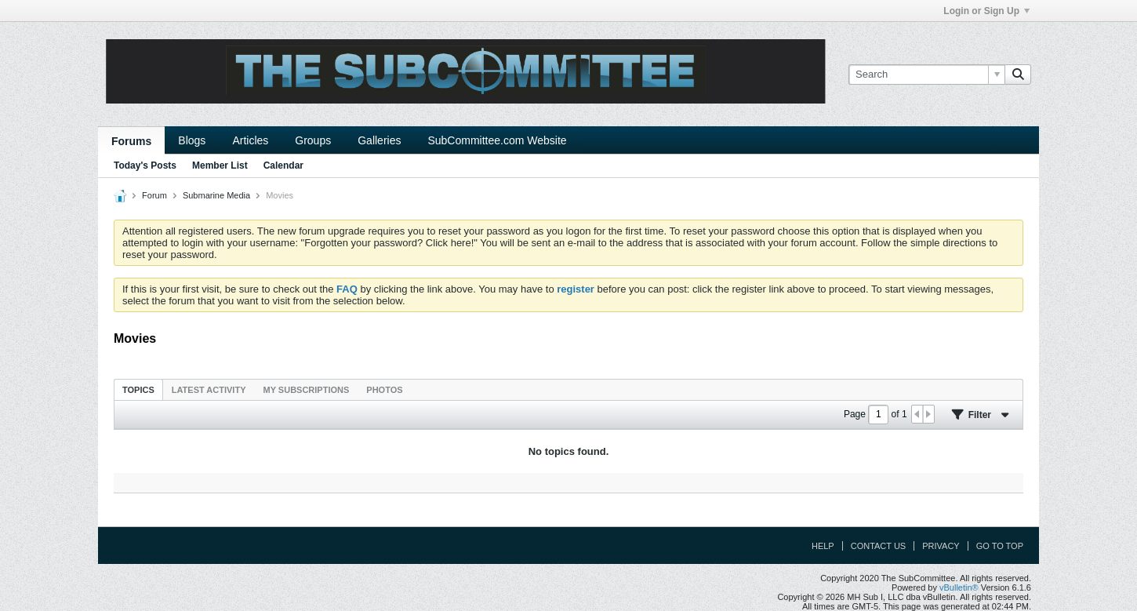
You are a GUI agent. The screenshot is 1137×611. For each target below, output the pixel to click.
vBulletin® (959, 587)
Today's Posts (145, 165)
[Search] (926, 74)
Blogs (191, 140)
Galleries (379, 140)
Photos (384, 390)
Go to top (999, 546)
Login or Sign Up (986, 10)
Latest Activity (209, 390)
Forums (131, 141)
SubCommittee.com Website (496, 140)
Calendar (283, 165)
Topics (138, 390)
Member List (220, 165)
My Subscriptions (306, 390)
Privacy (940, 546)
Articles (250, 140)
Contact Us (878, 546)
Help (823, 546)
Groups (313, 140)
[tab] (138, 389)
